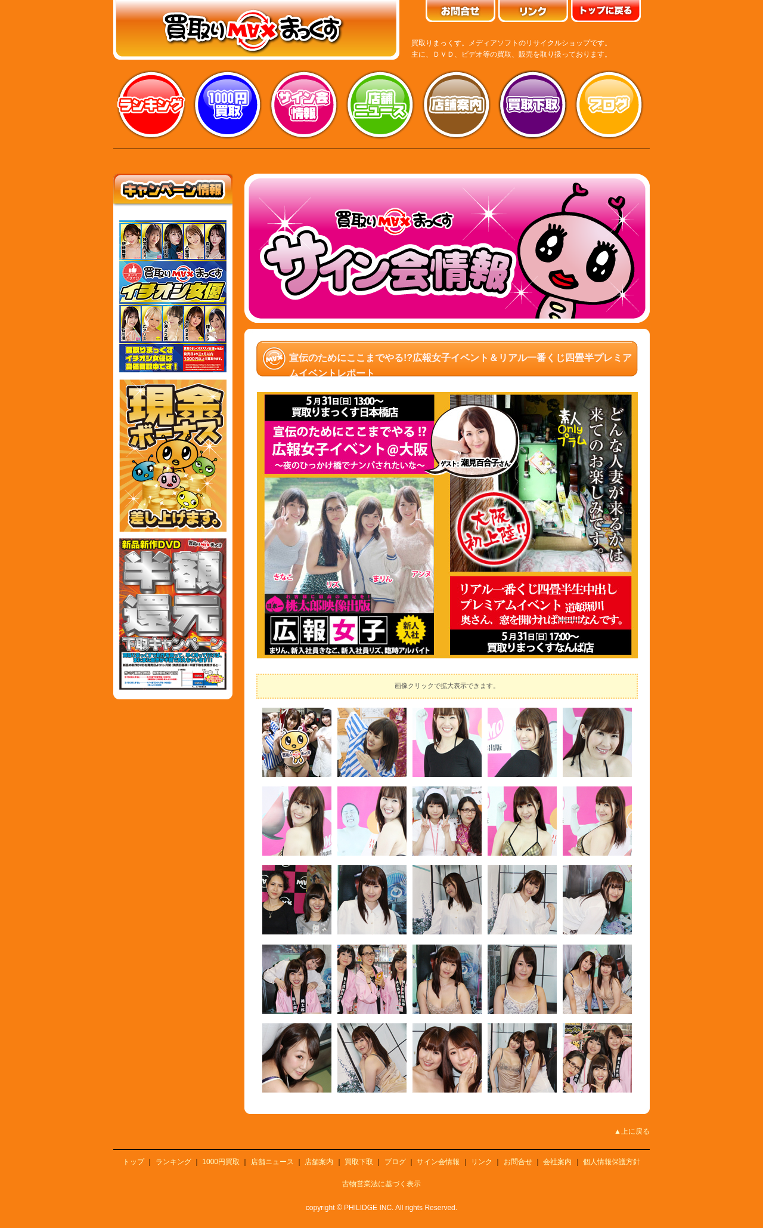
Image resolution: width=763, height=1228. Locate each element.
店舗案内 (456, 104)
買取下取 (359, 1162)
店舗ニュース (380, 104)
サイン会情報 (304, 104)
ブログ (609, 104)
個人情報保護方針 (611, 1162)
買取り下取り (533, 104)
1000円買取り (228, 104)
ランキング (151, 104)
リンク (481, 1162)
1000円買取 (221, 1162)
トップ (133, 1162)
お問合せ (518, 1162)
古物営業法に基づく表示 (381, 1184)
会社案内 (557, 1162)
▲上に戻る (632, 1131)
